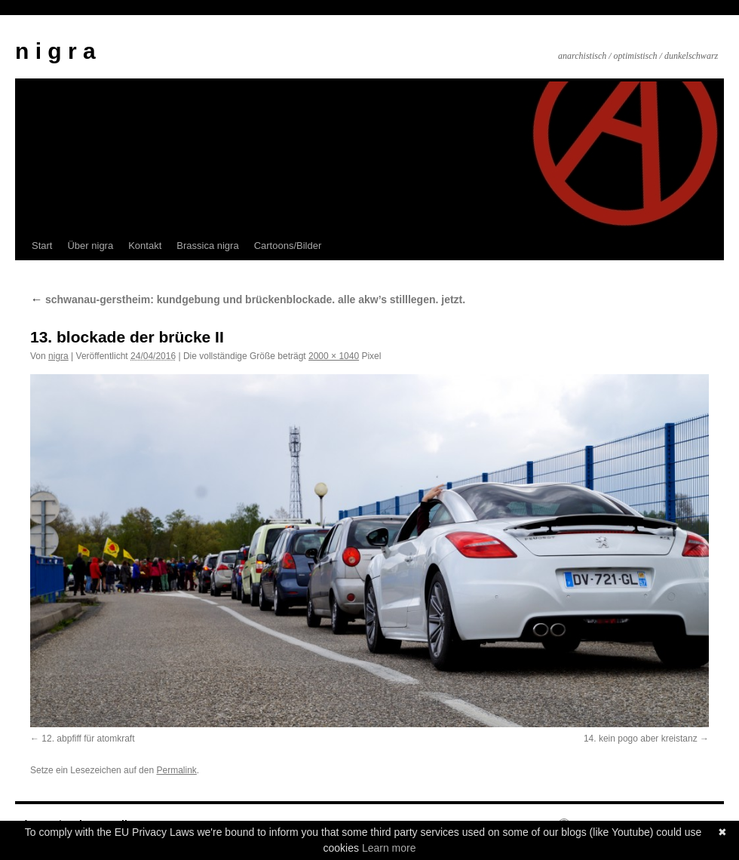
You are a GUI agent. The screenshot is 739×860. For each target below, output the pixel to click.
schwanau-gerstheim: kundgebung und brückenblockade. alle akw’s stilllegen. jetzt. (247, 299)
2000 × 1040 (333, 356)
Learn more (389, 848)
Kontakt (144, 245)
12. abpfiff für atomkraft (87, 738)
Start (42, 245)
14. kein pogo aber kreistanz (641, 738)
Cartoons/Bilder (288, 245)
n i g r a (55, 50)
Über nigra (90, 245)
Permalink (176, 770)
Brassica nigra (207, 245)
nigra (58, 356)
